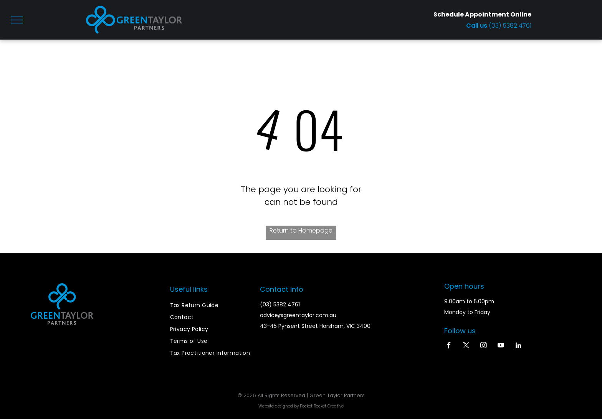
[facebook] (449, 346)
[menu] (17, 20)
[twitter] (466, 346)
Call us (477, 25)
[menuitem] (211, 305)
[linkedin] (518, 346)
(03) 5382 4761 (510, 25)
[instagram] (483, 346)
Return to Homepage (301, 230)
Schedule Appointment (471, 14)
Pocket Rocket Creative (322, 406)
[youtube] (501, 346)
